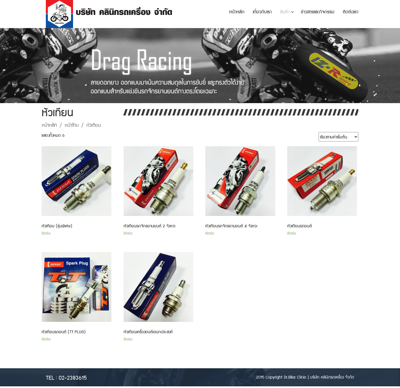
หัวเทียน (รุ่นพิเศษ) (57, 226)
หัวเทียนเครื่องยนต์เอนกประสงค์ (148, 331)
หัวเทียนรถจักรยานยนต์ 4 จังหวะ (231, 226)
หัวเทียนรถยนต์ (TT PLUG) (64, 331)
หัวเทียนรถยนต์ (299, 226)
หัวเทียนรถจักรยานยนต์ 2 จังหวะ (150, 226)
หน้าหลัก (49, 125)
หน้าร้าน (72, 125)
